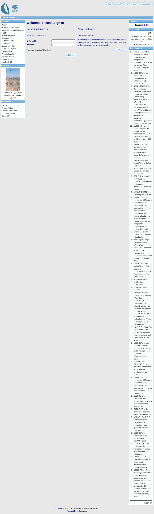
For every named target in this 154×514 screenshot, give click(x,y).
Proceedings (7, 54)
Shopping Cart (136, 48)
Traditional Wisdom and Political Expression (141, 282)
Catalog (10, 17)
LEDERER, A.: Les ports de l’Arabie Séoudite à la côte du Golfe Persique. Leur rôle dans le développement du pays (142, 351)
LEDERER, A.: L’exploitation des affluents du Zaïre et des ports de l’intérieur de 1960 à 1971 (142, 306)
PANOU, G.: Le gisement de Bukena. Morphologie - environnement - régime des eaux (142, 462)
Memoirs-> (6, 46)
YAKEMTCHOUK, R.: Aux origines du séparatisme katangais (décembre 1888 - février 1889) (143, 91)
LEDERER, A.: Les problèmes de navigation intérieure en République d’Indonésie (142, 449)
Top (3, 17)
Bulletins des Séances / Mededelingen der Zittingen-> (13, 30)
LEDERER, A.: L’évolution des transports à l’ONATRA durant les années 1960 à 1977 (143, 401)
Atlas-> (4, 25)
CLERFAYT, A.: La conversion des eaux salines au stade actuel (143, 411)
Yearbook (5, 62)
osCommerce (82, 511)
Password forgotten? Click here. (38, 50)
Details (4, 105)
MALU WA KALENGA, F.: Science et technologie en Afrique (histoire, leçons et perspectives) (142, 319)
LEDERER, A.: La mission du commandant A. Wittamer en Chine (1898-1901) (141, 78)
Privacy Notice (7, 108)
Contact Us (6, 116)
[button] (115, 4)
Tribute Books (7, 59)
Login (18, 17)
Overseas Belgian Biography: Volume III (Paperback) (142, 295)
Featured (5, 66)
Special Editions (8, 57)
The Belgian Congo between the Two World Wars (141, 242)
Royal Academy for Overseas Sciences (84, 508)
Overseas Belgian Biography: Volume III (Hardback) (142, 234)
